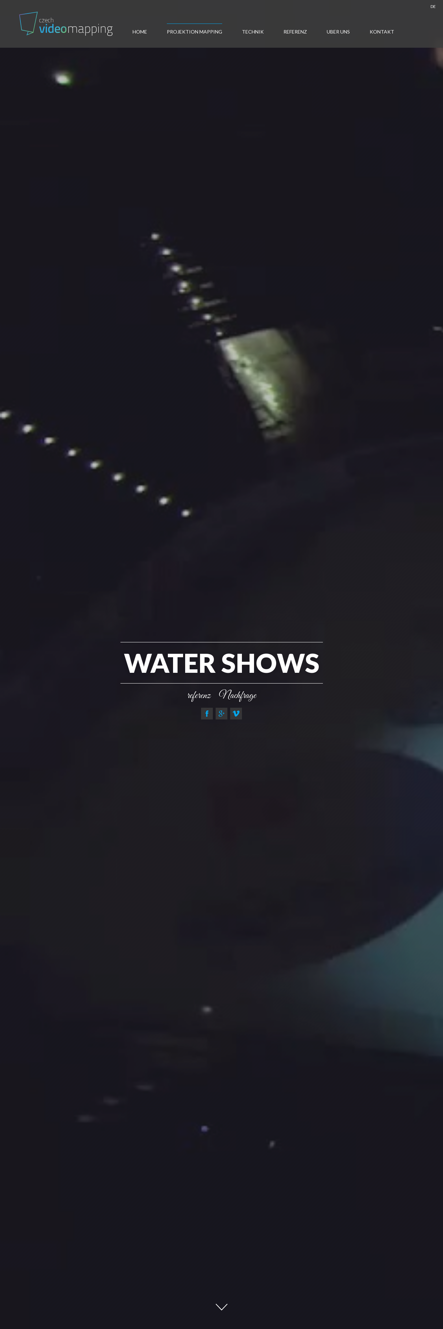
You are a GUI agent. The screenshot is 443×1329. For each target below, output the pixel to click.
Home (140, 32)
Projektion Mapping (194, 32)
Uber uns (338, 32)
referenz (198, 695)
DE (433, 6)
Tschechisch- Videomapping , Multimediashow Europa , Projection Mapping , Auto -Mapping (67, 23)
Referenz (295, 32)
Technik (253, 32)
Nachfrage (237, 695)
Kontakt (382, 32)
